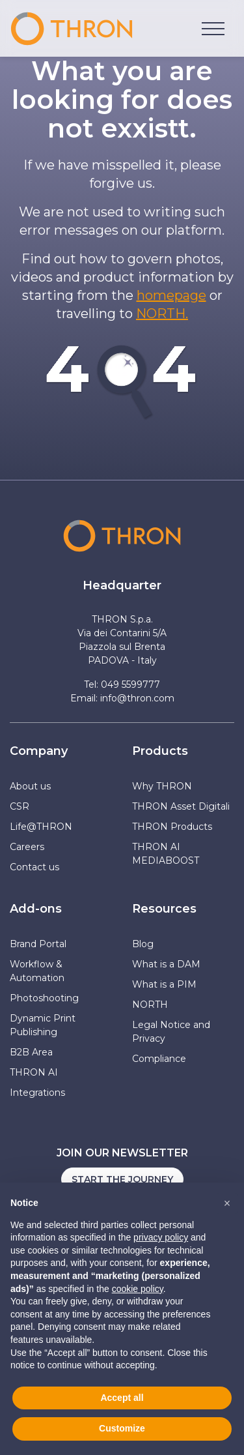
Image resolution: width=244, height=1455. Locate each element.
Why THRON (162, 786)
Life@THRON (41, 826)
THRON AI (34, 1072)
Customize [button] (122, 1428)
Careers (27, 847)
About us (30, 786)
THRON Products (172, 826)
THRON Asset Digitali (181, 806)
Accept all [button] (121, 1397)
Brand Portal (38, 944)
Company (39, 751)
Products (160, 751)
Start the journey (122, 1179)
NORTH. (162, 313)
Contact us (34, 867)
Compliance (159, 1059)
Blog (143, 944)
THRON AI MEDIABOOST (165, 853)
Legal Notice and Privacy (171, 1031)
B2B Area (31, 1052)
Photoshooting (44, 998)
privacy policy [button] (160, 1237)
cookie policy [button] (137, 1289)
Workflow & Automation (37, 971)
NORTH (150, 1004)
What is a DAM (166, 964)
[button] (227, 1203)
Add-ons (36, 909)
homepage (171, 295)
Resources (164, 909)
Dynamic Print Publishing (42, 1025)
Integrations (37, 1092)
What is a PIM (164, 984)
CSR (19, 806)
